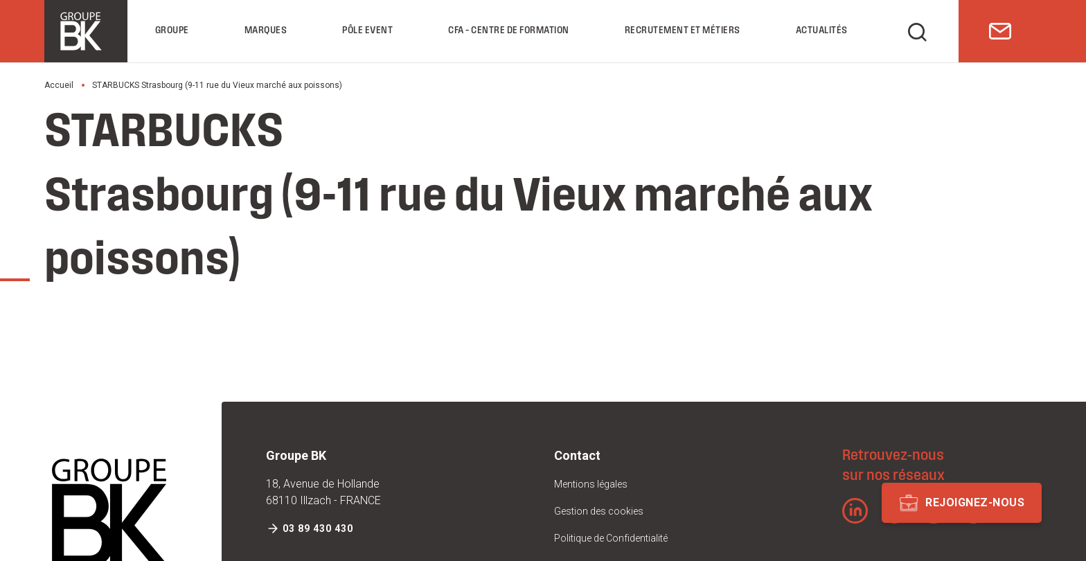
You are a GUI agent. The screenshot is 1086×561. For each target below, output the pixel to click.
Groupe (172, 31)
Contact (577, 455)
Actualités (822, 31)
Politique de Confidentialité (611, 538)
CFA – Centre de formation (508, 31)
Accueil (58, 85)
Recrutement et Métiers (682, 31)
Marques (265, 31)
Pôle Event (367, 31)
